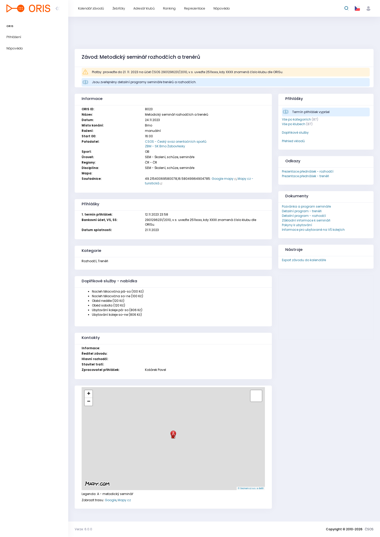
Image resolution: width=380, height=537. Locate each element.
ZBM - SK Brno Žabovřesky (165, 146)
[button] (173, 435)
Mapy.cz (124, 500)
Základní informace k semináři (306, 220)
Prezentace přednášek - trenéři (305, 176)
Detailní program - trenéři (302, 211)
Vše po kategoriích (296, 119)
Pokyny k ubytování (297, 225)
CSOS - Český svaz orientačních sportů (175, 141)
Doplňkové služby (295, 132)
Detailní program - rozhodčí (304, 216)
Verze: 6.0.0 (83, 529)
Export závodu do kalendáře (304, 260)
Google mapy (223, 178)
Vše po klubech (293, 124)
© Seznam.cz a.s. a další (251, 488)
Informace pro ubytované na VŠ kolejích (313, 229)
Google (110, 500)
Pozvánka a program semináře (306, 206)
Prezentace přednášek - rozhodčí (307, 171)
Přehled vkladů (293, 141)
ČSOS (369, 529)
